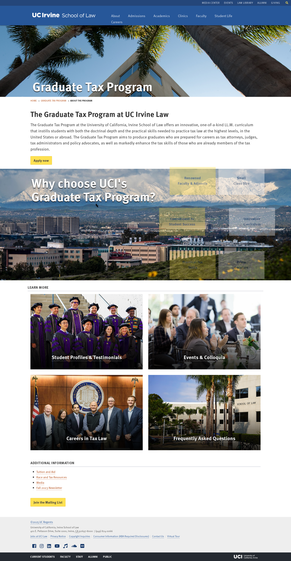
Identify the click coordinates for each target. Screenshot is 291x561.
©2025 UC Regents (41, 522)
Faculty (203, 16)
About (117, 16)
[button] (287, 2)
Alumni (262, 3)
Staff (80, 557)
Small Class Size (241, 173)
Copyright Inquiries (79, 536)
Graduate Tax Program (53, 100)
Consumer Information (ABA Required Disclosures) (121, 536)
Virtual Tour (173, 536)
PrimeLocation (241, 270)
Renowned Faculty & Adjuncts (192, 173)
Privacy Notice (58, 536)
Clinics (185, 16)
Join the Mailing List (48, 502)
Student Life (223, 16)
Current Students (42, 557)
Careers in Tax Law (86, 438)
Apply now (41, 160)
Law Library (245, 3)
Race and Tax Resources (51, 477)
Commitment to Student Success (176, 221)
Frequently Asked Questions (204, 438)
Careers (118, 22)
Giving (275, 3)
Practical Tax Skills (192, 270)
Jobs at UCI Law (38, 536)
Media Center (211, 3)
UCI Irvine (246, 557)
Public (107, 557)
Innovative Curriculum (258, 221)
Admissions (136, 16)
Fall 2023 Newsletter (49, 488)
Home (33, 100)
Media (40, 482)
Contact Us (158, 536)
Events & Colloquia (204, 357)
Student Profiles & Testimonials (87, 357)
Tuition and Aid (45, 472)
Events (228, 3)
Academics (161, 16)
